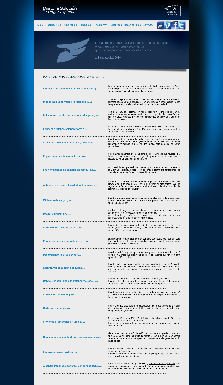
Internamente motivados (57, 352)
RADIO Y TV (101, 25)
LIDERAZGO (116, 25)
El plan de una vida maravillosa (62, 156)
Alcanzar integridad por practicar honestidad (69, 366)
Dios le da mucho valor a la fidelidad (65, 102)
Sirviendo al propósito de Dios (61, 321)
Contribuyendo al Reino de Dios (62, 268)
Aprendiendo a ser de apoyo (60, 227)
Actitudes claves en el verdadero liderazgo (68, 185)
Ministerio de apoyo (55, 200)
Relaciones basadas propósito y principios (68, 115)
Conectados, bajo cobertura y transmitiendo (69, 337)
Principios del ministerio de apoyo (63, 241)
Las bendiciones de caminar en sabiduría (67, 169)
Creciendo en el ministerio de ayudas (65, 142)
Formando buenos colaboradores (63, 129)
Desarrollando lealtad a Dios (60, 254)
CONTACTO (148, 25)
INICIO (40, 25)
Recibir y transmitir (54, 214)
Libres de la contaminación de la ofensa (69, 88)
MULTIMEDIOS (70, 25)
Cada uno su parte (54, 308)
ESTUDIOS (86, 25)
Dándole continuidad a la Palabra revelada (68, 281)
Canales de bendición (56, 294)
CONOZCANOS (54, 25)
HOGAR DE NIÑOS (132, 25)
